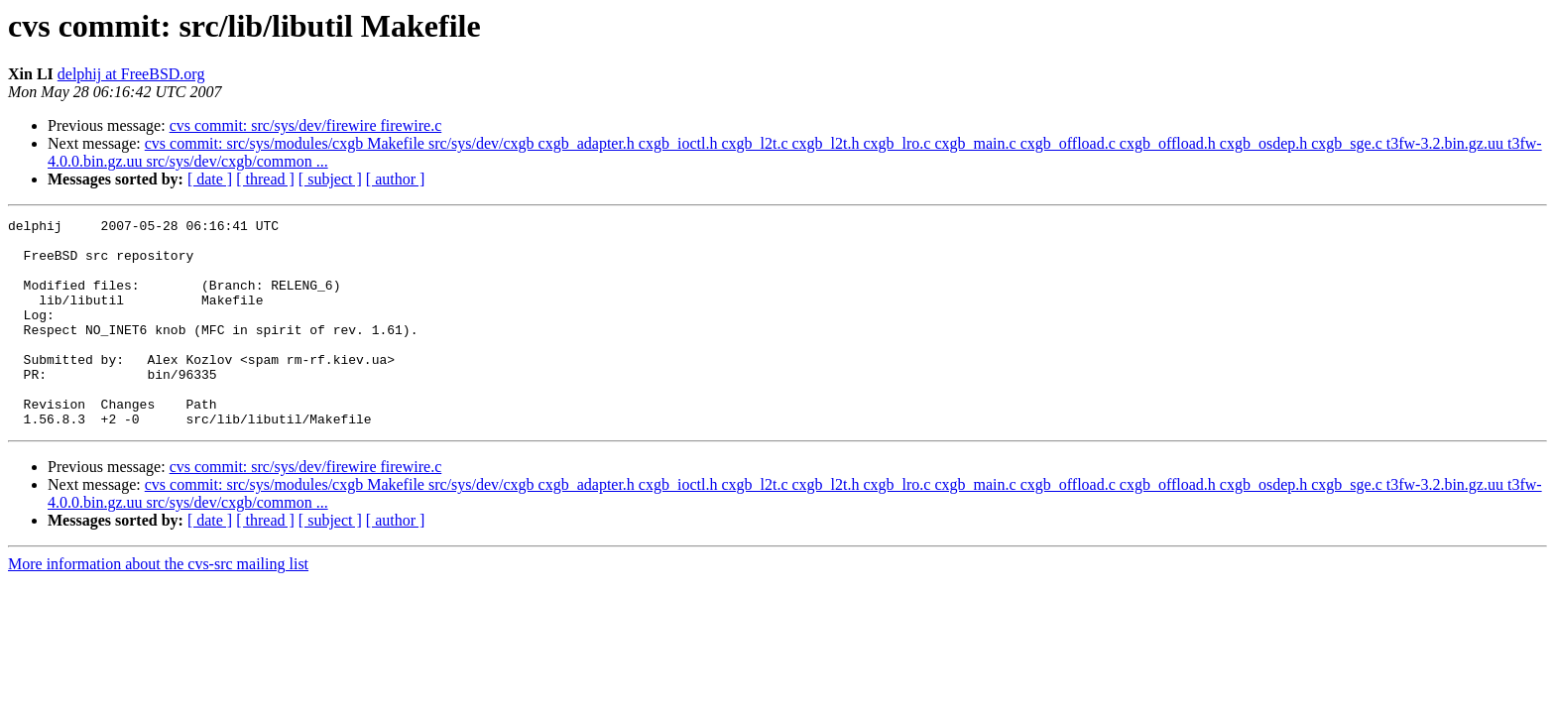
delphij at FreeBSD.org (131, 73)
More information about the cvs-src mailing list (158, 605)
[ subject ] (330, 179)
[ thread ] (265, 179)
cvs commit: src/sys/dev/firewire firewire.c (306, 125)
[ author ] (395, 179)
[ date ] (209, 179)
